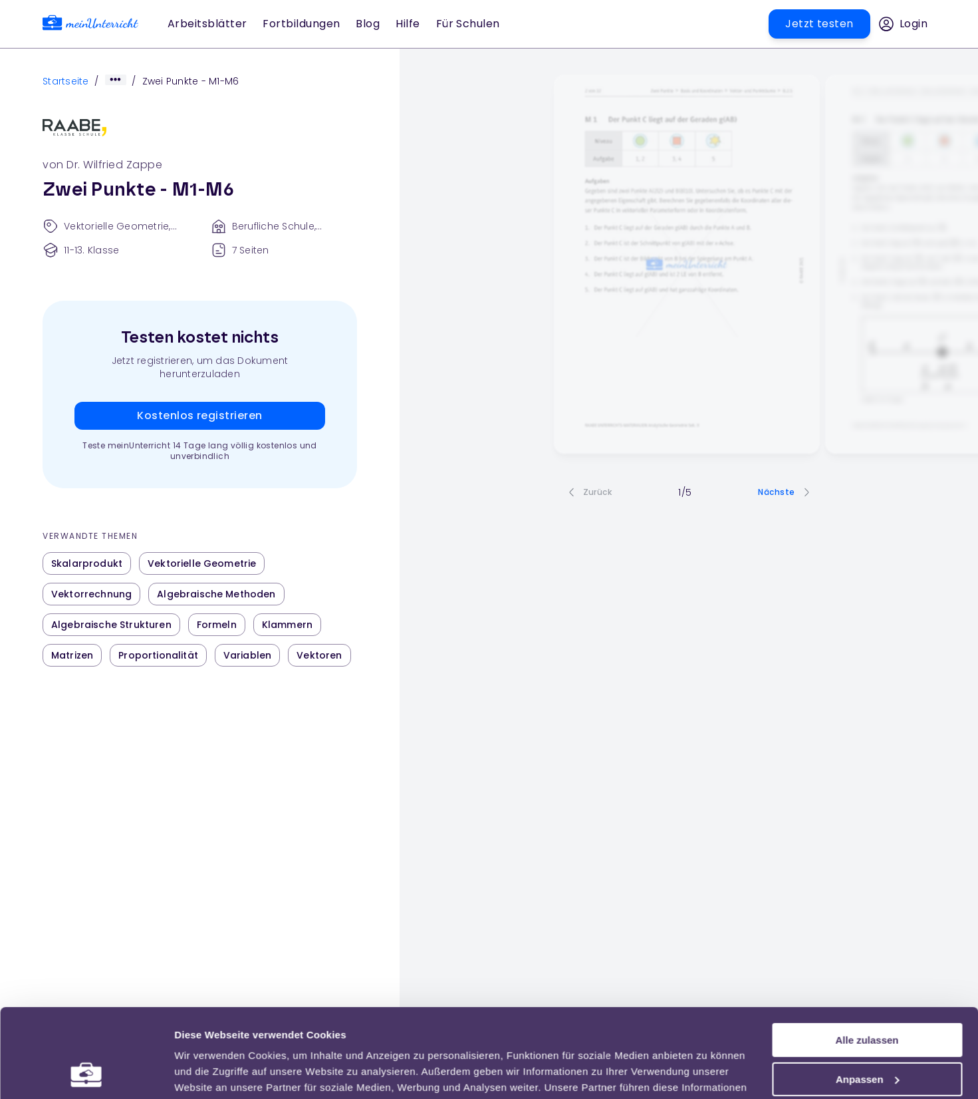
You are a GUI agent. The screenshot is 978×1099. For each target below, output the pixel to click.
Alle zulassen (866, 957)
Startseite (66, 81)
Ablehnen (867, 1034)
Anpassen (868, 995)
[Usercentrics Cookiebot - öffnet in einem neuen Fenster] (86, 1073)
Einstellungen (207, 1072)
